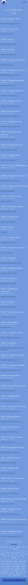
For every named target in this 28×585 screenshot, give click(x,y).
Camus (11, 552)
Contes (3, 563)
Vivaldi (19, 556)
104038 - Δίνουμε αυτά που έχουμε (13, 176)
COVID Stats (8, 563)
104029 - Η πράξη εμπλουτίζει (11, 268)
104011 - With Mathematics (10, 458)
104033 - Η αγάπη (7, 227)
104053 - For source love (9, 29)
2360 (19, 541)
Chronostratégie (22, 561)
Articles (11, 21)
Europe (12, 564)
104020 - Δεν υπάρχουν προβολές (13, 365)
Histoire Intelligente (15, 566)
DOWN (26, 583)
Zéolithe (9, 575)
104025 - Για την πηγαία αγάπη (12, 312)
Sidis (8, 556)
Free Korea (17, 564)
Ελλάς (7, 547)
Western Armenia (19, 573)
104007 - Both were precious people (13, 499)
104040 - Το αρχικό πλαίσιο (10, 155)
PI (10, 549)
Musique (23, 569)
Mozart (4, 556)
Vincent (12, 556)
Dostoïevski (3, 554)
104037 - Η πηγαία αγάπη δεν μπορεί (14, 186)
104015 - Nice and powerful (10, 416)
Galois (16, 554)
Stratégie (16, 571)
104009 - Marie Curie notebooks (12, 478)
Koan (11, 569)
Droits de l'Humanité (16, 563)
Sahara (11, 571)
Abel (3, 552)
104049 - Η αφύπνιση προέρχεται (13, 70)
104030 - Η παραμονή (8, 258)
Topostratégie (4, 573)
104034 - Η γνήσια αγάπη (10, 217)
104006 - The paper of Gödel (11, 509)
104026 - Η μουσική (8, 302)
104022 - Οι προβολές (8, 343)
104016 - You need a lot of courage (13, 406)
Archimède (7, 552)
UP (26, 581)
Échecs (23, 563)
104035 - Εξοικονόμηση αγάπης (12, 206)
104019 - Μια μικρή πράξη (10, 375)
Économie (3, 564)
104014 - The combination (10, 427)
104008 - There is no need (10, 488)
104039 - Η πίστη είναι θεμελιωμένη (14, 165)
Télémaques (15, 549)
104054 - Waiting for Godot (10, 19)
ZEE (25, 573)
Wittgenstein (14, 557)
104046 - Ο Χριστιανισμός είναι (12, 91)
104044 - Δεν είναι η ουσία (10, 111)
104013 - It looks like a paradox (12, 437)
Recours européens (5, 571)
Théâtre (25, 571)
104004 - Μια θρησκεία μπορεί (12, 531)
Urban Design (12, 573)
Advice (2, 561)
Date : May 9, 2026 (5, 72)
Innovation (17, 568)
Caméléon (3, 547)
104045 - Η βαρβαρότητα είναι (12, 101)
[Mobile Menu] (24, 2)
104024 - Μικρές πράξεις (9, 322)
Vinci (16, 556)
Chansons (16, 561)
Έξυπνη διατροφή (16, 575)
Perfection (24, 547)
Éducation (8, 564)
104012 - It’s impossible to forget (12, 447)
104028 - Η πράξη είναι (9, 278)
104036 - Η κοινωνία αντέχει (11, 196)
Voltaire (23, 556)
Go (26, 564)
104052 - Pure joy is (7, 39)
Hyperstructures (10, 568)
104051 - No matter (8, 49)
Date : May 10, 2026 (5, 21)
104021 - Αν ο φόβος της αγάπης (12, 355)
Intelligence (23, 568)
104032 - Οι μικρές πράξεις (10, 237)
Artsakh (6, 561)
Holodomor (23, 566)
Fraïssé (12, 554)
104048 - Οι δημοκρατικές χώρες (12, 80)
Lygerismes (18, 547)
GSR (14, 547)
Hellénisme (7, 566)
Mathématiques (16, 569)
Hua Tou (3, 568)
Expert (11, 547)
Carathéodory (17, 552)
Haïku (3, 566)
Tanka (20, 571)
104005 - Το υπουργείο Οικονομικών (14, 519)
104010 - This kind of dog (10, 468)
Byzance (11, 561)
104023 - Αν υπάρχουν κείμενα (12, 333)
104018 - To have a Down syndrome (13, 386)
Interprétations (5, 569)
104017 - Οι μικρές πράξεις (10, 396)
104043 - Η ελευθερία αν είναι (11, 121)
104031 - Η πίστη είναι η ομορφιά (13, 248)
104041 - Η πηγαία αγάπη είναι (12, 145)
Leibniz (25, 554)
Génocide (23, 564)
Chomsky (23, 552)
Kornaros (21, 554)
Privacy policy (23, 580)
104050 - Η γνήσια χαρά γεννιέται (13, 60)
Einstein (8, 554)
